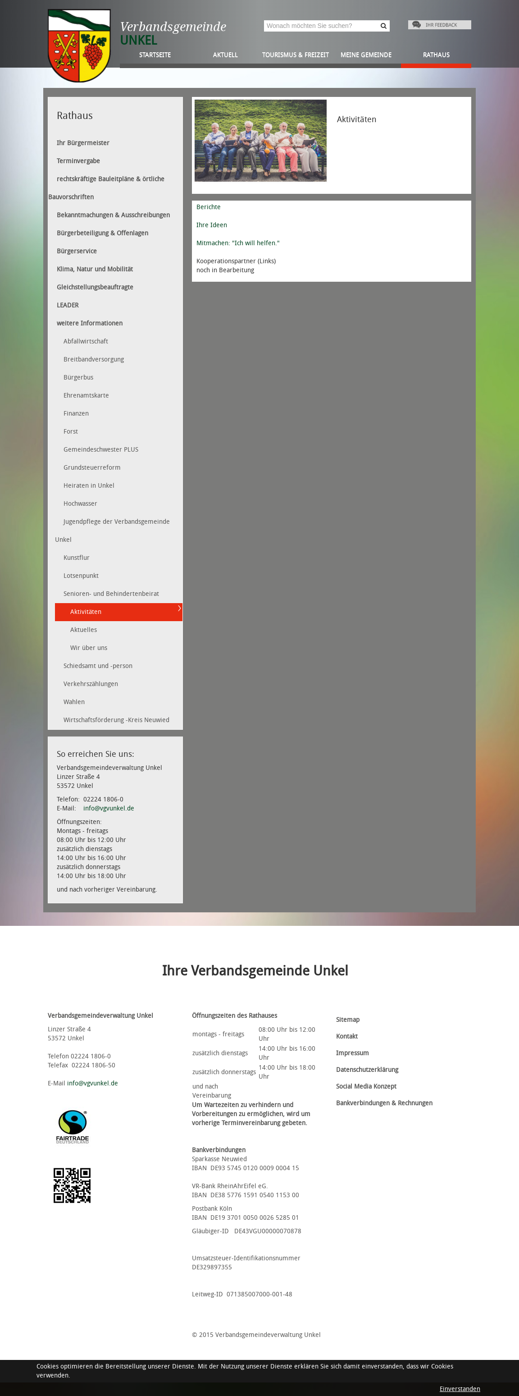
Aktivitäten (85, 612)
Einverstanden (460, 1389)
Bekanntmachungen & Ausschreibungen (113, 215)
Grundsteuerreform (92, 467)
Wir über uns (88, 648)
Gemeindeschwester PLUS (101, 449)
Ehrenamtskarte (86, 395)
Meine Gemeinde (366, 55)
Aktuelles (83, 630)
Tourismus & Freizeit (295, 55)
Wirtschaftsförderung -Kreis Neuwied (116, 720)
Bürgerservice (77, 251)
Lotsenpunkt (81, 576)
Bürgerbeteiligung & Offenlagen (102, 233)
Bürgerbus (78, 377)
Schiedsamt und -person (98, 666)
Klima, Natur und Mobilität (95, 269)
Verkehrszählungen (91, 684)
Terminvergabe (78, 161)
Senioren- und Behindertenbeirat (111, 594)
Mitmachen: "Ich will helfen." (238, 243)
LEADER (67, 305)
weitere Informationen (90, 323)
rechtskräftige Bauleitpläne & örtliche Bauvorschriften (106, 188)
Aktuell (225, 55)
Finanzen (76, 413)
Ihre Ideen (211, 225)
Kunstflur (77, 558)
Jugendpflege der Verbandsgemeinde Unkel (112, 531)
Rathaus (436, 55)
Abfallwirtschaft (86, 341)
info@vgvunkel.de (108, 808)
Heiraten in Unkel (89, 486)
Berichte (208, 207)
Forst (71, 431)
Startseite (155, 55)
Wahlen (74, 702)
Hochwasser (80, 504)
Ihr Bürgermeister (83, 143)
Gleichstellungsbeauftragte (95, 287)
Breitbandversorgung (94, 359)
